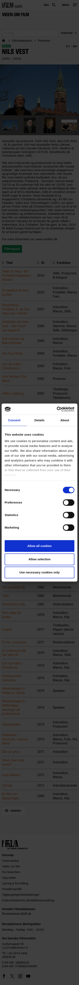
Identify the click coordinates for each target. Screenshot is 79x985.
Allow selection (39, 559)
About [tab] (64, 420)
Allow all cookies (39, 546)
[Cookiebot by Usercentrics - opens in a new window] (56, 409)
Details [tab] (39, 420)
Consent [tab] (14, 420)
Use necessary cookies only (39, 572)
